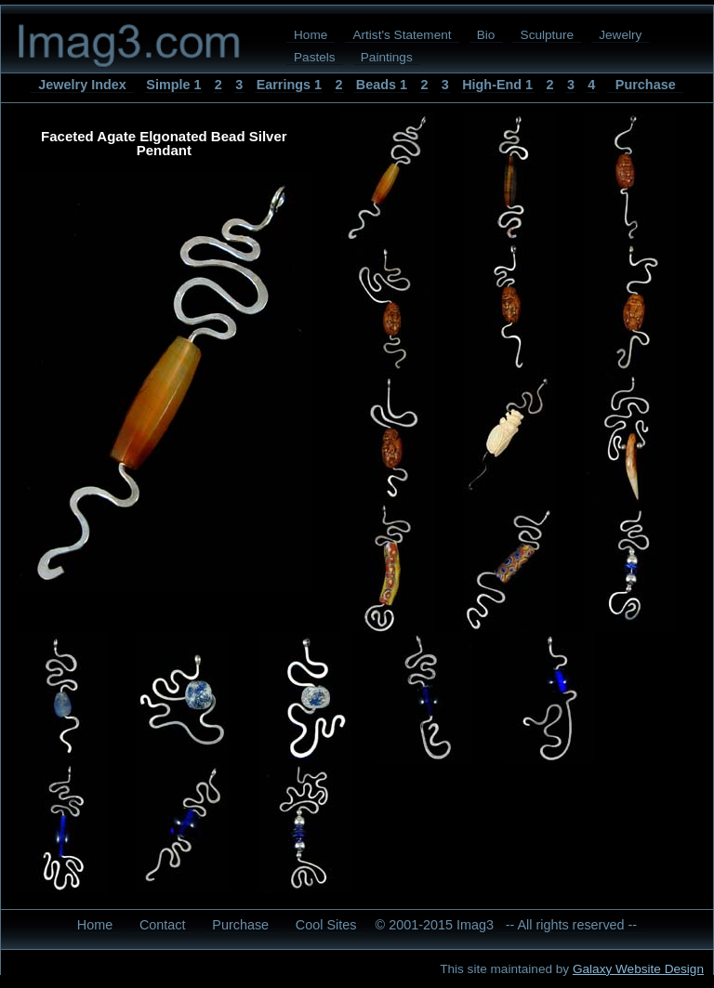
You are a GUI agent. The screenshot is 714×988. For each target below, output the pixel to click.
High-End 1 (497, 84)
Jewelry (620, 35)
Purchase (645, 84)
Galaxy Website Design (638, 969)
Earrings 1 (289, 84)
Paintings (387, 57)
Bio (486, 35)
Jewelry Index (82, 84)
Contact (162, 924)
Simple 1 (173, 84)
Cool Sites (326, 924)
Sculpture (547, 35)
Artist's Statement (401, 35)
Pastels (315, 57)
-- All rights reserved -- (572, 924)
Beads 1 (381, 84)
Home (310, 35)
